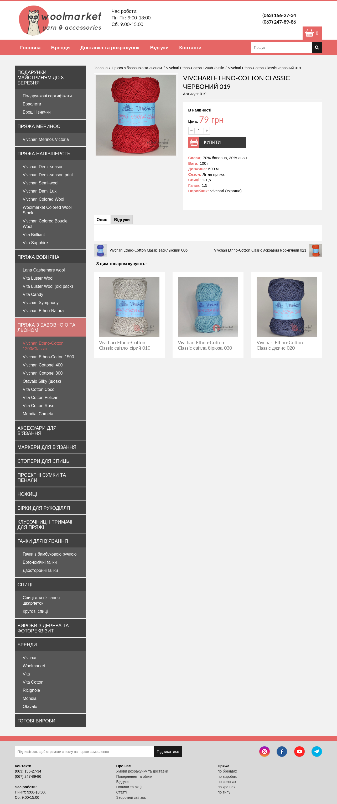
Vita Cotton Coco (39, 389)
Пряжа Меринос (39, 126)
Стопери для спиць (43, 461)
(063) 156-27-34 (279, 15)
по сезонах (227, 782)
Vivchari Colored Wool (43, 199)
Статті (121, 792)
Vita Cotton (33, 682)
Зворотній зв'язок (131, 797)
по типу (224, 792)
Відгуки (159, 47)
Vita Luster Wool (38, 278)
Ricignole (31, 690)
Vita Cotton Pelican (41, 397)
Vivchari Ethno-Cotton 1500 (48, 357)
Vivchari (30, 658)
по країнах (226, 787)
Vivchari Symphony (41, 302)
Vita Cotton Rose (39, 405)
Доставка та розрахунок (110, 47)
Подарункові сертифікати (47, 96)
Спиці (25, 584)
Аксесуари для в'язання (37, 430)
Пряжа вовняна (39, 257)
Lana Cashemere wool (44, 270)
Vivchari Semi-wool (41, 183)
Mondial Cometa (38, 414)
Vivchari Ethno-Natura (43, 310)
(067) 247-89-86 (279, 22)
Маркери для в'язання (47, 447)
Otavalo (30, 706)
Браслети (32, 104)
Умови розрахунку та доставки (142, 771)
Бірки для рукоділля (44, 508)
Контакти (190, 47)
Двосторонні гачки (40, 570)
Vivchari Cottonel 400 (43, 365)
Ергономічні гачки (40, 562)
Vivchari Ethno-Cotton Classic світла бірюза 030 (205, 345)
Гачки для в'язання (43, 541)
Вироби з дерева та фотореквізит (43, 627)
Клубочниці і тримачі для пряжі (45, 524)
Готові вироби (36, 720)
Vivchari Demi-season (43, 166)
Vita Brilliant (34, 234)
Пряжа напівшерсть (44, 153)
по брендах (227, 771)
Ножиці (27, 494)
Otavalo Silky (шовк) (42, 381)
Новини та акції (129, 787)
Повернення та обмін (134, 776)
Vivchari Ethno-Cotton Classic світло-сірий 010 (124, 345)
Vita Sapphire (35, 243)
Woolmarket (34, 666)
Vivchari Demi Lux (40, 191)
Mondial (30, 698)
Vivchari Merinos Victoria (46, 139)
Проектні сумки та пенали (42, 477)
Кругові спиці (35, 611)
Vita (26, 674)
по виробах (227, 776)
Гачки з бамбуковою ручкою (50, 554)
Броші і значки (37, 112)
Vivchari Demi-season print (48, 175)
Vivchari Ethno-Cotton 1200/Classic (195, 68)
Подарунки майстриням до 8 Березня (41, 77)
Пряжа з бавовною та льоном (46, 327)
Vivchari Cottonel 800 (43, 373)
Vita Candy (33, 294)
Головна (30, 47)
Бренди (60, 47)
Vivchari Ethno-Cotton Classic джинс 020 (280, 345)
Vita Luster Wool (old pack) (48, 286)
